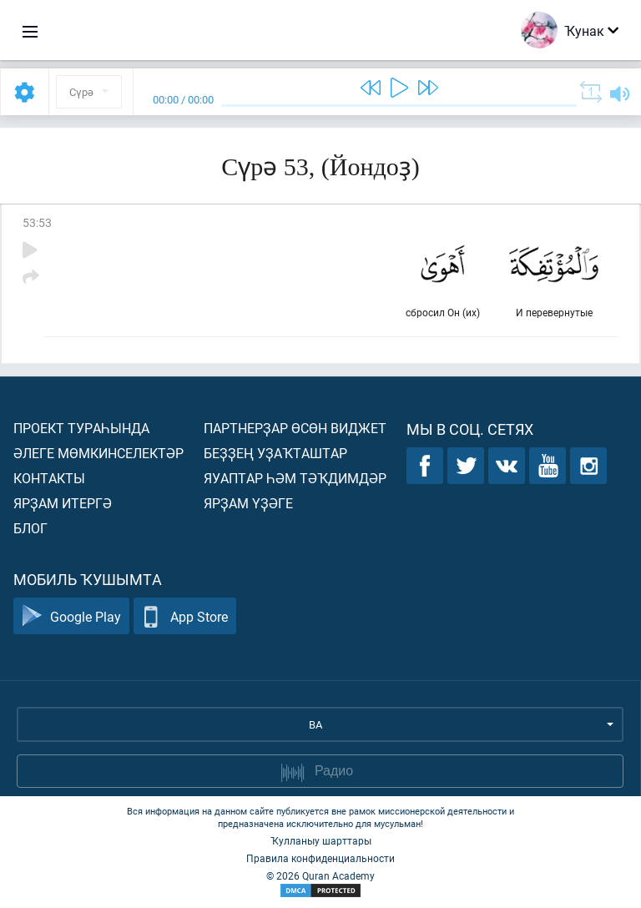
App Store (185, 616)
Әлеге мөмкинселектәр (98, 453)
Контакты (49, 478)
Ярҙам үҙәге (248, 503)
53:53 (37, 222)
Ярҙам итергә (62, 503)
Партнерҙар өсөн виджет (295, 427)
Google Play (71, 616)
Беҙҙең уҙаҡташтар (275, 453)
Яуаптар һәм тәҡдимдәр (295, 478)
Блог (30, 528)
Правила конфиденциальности (320, 858)
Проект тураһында (81, 427)
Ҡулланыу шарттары (320, 840)
